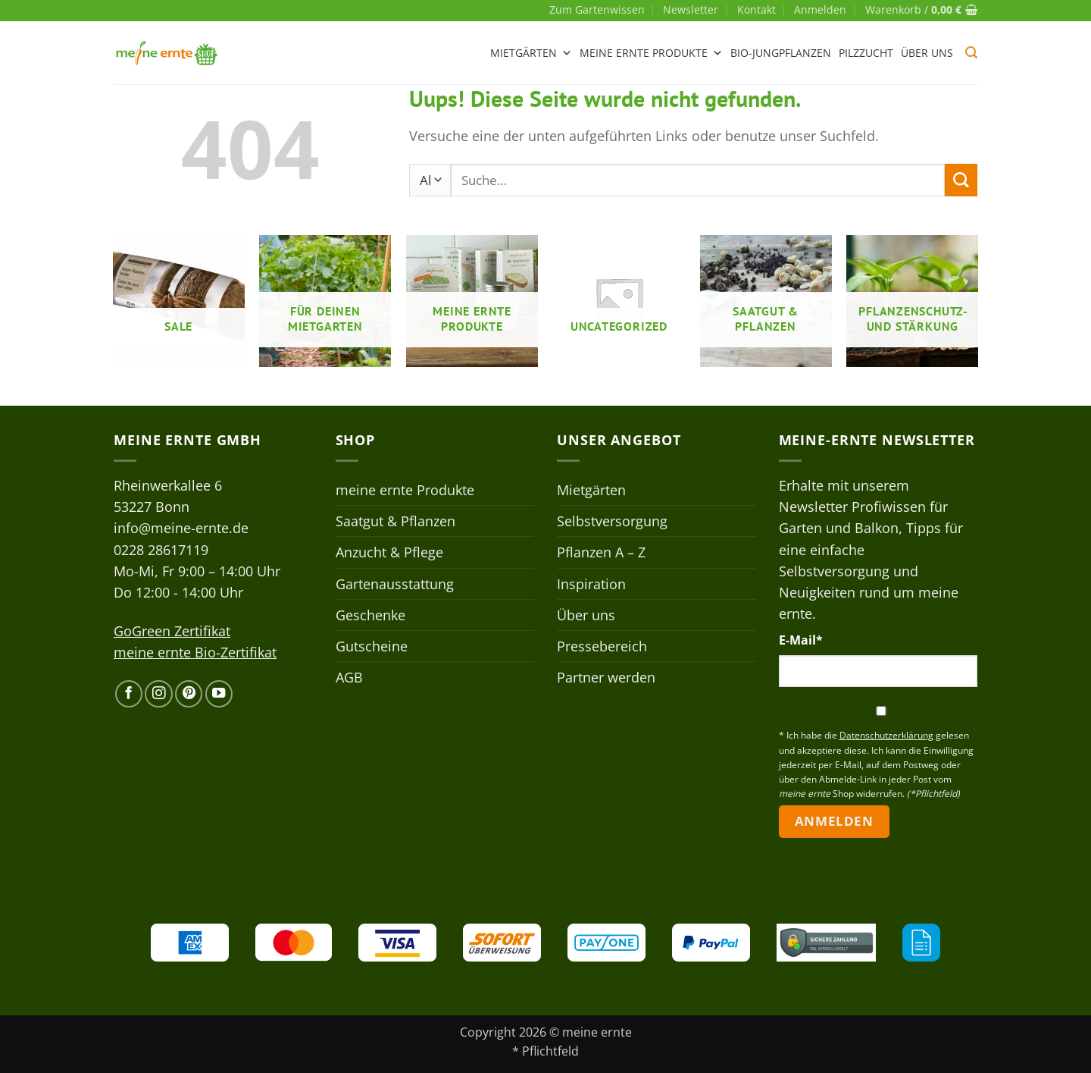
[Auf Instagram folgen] (158, 693)
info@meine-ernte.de (181, 528)
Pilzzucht (866, 52)
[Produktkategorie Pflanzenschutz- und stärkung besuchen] (912, 301)
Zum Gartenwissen (597, 9)
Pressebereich (602, 646)
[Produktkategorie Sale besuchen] (179, 301)
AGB (349, 677)
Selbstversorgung (612, 521)
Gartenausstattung (395, 584)
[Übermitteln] (961, 180)
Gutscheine (372, 646)
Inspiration (591, 584)
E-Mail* (801, 640)
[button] (820, 10)
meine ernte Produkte (651, 53)
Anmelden (834, 821)
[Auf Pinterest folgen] (188, 693)
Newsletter (690, 9)
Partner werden (606, 677)
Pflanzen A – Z (601, 552)
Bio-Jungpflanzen (780, 52)
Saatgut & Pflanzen (395, 521)
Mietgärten (531, 53)
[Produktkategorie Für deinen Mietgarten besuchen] (325, 301)
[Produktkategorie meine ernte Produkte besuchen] (472, 301)
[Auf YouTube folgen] (219, 693)
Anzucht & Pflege (389, 552)
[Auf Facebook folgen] (128, 693)
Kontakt (756, 9)
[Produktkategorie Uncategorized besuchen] (619, 301)
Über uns (927, 52)
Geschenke (370, 615)
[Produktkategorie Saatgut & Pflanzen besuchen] (766, 301)
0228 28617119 (161, 550)
